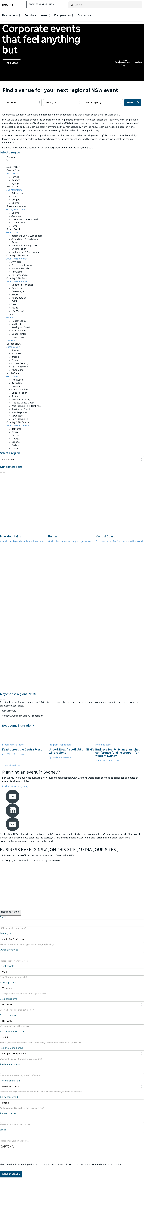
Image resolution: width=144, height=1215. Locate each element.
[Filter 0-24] (72, 1009)
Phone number (8, 1151)
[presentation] (21, 1194)
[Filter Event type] (62, 140)
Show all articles (11, 803)
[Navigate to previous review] (1, 509)
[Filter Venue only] (72, 1025)
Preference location (10, 1102)
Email (3, 1167)
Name (3, 954)
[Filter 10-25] (72, 1074)
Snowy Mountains (15, 247)
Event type (5, 971)
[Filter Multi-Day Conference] (72, 976)
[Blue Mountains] (24, 545)
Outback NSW (13, 384)
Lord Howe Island (15, 378)
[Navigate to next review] (4, 509)
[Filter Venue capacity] (103, 140)
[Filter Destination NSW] (72, 1123)
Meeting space (8, 1020)
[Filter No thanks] (72, 1042)
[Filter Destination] (22, 140)
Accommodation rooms (13, 1069)
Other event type (9, 987)
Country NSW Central (17, 463)
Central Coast (13, 211)
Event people (7, 1003)
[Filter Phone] (72, 1140)
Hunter (9, 355)
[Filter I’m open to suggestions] (72, 1091)
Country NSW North (16, 296)
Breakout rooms (8, 1036)
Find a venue (11, 100)
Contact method (9, 1134)
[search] (108, 6)
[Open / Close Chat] (10, 950)
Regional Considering (11, 1085)
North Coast (12, 414)
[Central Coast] (120, 545)
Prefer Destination (10, 1118)
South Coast (12, 270)
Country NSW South (17, 319)
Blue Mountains (14, 227)
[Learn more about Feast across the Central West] (25, 779)
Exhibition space (9, 1053)
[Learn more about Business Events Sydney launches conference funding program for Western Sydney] (118, 783)
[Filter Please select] (72, 497)
